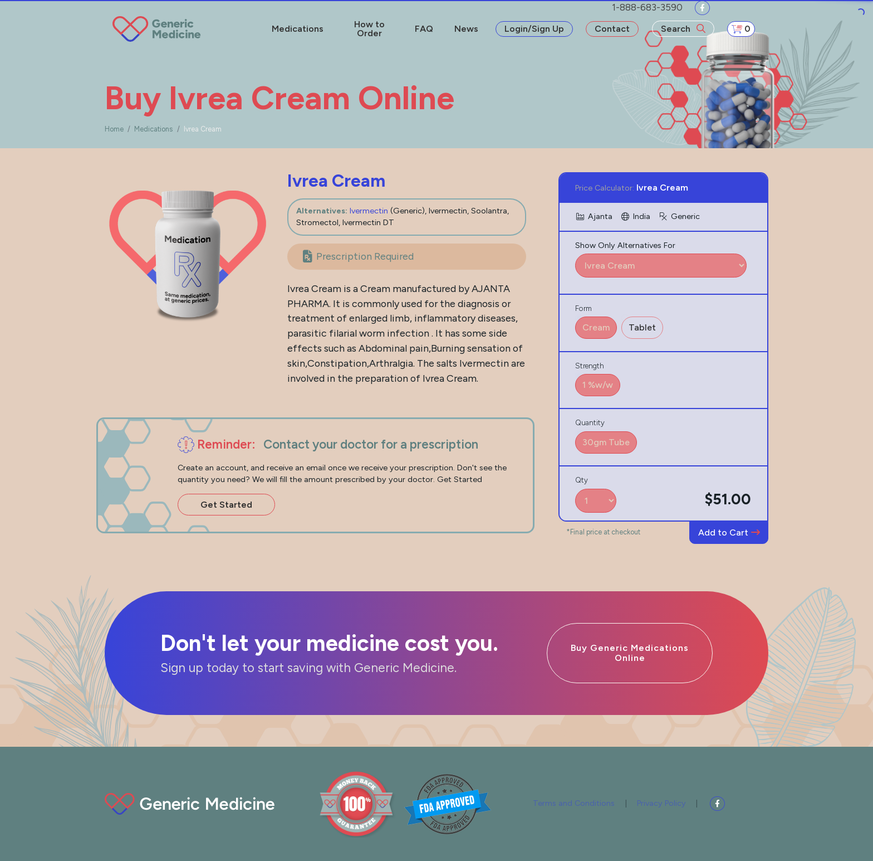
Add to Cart (729, 532)
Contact (612, 28)
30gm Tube (606, 442)
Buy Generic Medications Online (630, 653)
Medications (297, 28)
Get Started (226, 504)
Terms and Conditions (574, 803)
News (466, 28)
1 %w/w (597, 385)
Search (683, 28)
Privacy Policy (661, 803)
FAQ (424, 28)
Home (114, 129)
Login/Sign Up (534, 28)
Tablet (642, 327)
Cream (596, 327)
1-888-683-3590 (647, 7)
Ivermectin (369, 211)
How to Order (369, 28)
